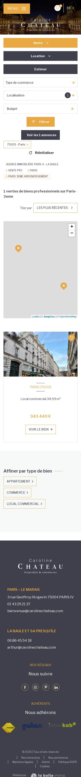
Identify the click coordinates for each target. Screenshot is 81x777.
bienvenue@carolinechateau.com (35, 611)
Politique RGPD (67, 762)
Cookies (45, 766)
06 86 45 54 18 (19, 640)
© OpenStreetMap (66, 316)
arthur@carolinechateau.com (31, 647)
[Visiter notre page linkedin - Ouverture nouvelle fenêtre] (56, 687)
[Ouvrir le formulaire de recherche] (41, 122)
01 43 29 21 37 (18, 604)
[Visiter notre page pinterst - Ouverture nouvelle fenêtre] (45, 687)
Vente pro (15, 170)
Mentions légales (23, 762)
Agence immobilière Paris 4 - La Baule (32, 164)
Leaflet (35, 316)
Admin (46, 762)
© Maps (48, 316)
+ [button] (71, 227)
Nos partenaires (58, 757)
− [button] (71, 233)
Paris (33, 170)
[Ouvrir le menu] (16, 8)
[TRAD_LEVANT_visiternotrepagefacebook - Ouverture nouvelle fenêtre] (25, 687)
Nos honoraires (30, 757)
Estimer (40, 69)
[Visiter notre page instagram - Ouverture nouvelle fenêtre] (35, 687)
